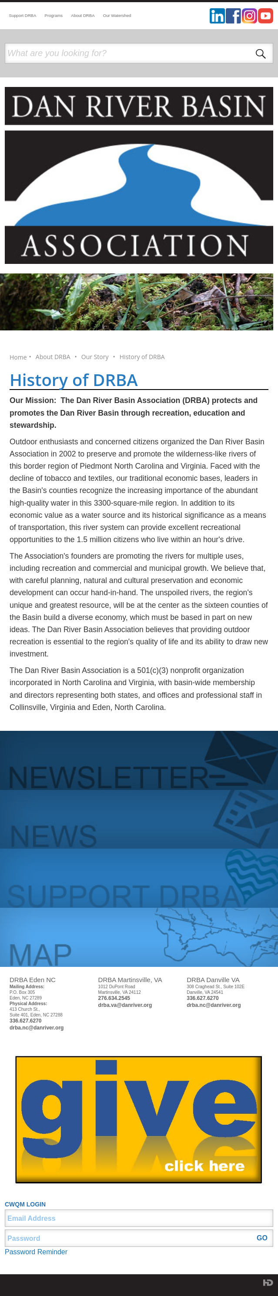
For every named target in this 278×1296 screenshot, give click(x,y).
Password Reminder (36, 1252)
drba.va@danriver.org (125, 1005)
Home (18, 357)
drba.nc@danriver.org (37, 1028)
